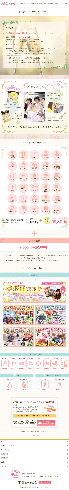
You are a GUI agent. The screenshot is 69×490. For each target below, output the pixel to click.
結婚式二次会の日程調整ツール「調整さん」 (34, 431)
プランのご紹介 (6, 450)
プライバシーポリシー (39, 476)
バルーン (3, 466)
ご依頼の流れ (5, 454)
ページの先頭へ (34, 434)
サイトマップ (54, 476)
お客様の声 (4, 458)
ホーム (3, 441)
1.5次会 (3, 462)
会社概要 (26, 476)
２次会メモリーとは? (7, 446)
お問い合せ (47, 482)
